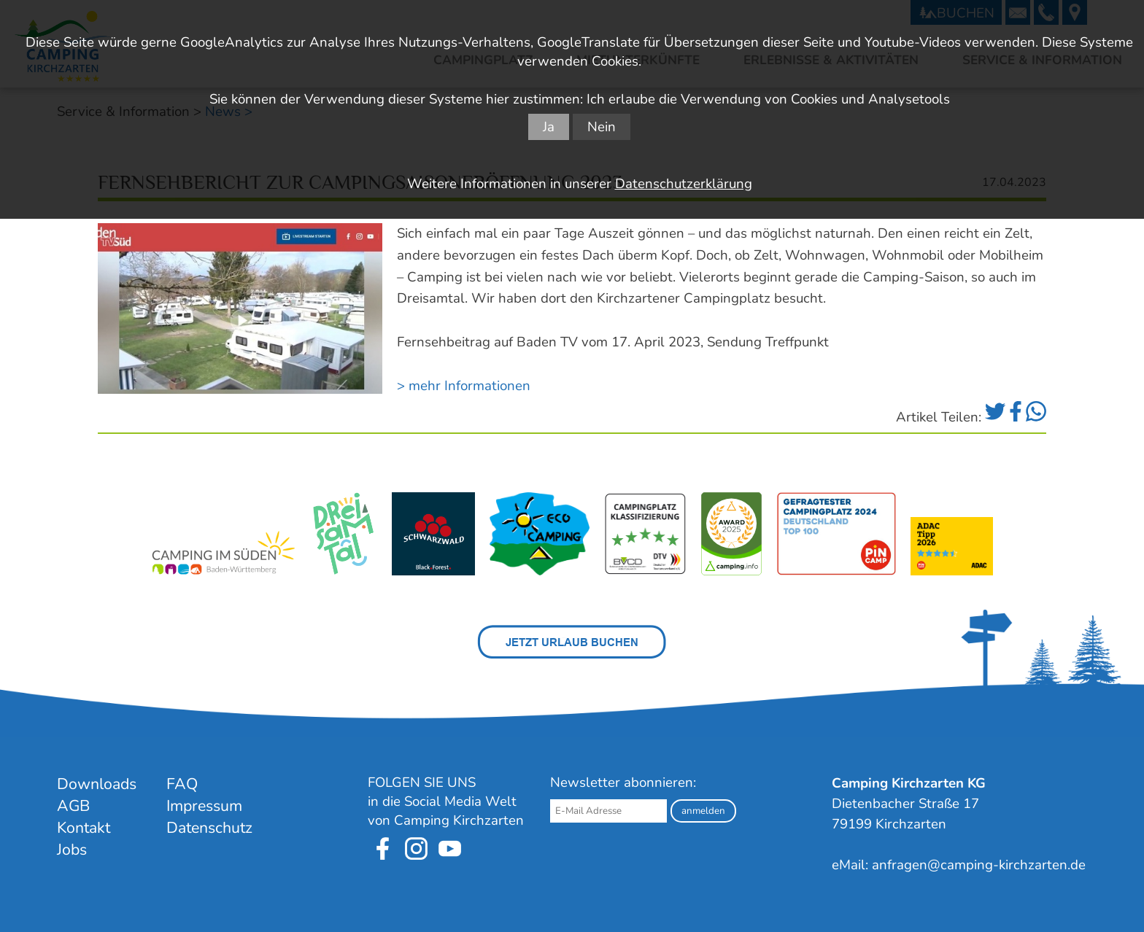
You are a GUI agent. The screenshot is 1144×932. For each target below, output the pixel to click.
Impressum (204, 806)
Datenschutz (209, 828)
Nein (601, 126)
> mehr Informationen (463, 385)
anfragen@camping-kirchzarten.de (979, 864)
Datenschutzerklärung (683, 183)
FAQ (182, 784)
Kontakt (83, 828)
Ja (548, 126)
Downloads (96, 784)
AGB (73, 806)
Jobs (72, 850)
